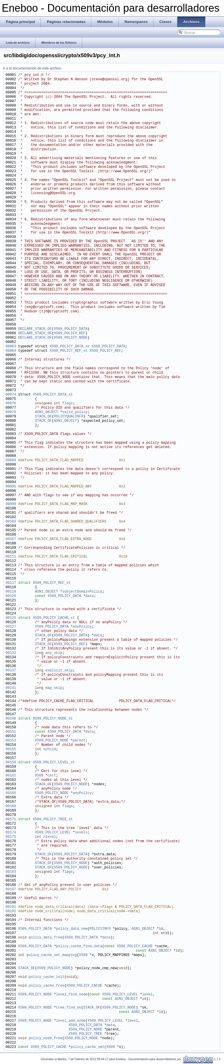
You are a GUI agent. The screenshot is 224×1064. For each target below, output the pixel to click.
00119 (11, 591)
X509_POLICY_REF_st (69, 351)
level (147, 994)
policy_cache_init (46, 977)
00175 (11, 837)
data (89, 596)
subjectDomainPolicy (82, 591)
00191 (11, 907)
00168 (11, 806)
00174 (11, 832)
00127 (11, 626)
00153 (11, 740)
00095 (11, 486)
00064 (11, 351)
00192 (11, 911)
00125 (11, 618)
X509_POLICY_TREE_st (53, 819)
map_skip (54, 688)
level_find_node (72, 994)
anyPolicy (82, 626)
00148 (11, 718)
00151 (11, 731)
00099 (11, 504)
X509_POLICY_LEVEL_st (54, 762)
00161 (11, 775)
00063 (11, 346)
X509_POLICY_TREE (85, 1034)
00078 (11, 412)
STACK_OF (43, 416)
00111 (11, 556)
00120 (11, 596)
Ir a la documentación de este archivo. (32, 68)
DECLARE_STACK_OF (35, 329)
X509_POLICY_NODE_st (53, 718)
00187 (11, 889)
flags (67, 403)
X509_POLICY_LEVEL (53, 832)
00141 (11, 688)
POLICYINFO (100, 929)
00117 (11, 583)
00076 (11, 403)
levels (81, 832)
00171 (11, 819)
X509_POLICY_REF (69, 333)
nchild (49, 749)
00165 (11, 793)
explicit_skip (59, 670)
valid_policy (74, 412)
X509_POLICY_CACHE (135, 946)
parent (79, 740)
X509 (39, 775)
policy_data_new (72, 929)
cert (52, 775)
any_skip (54, 653)
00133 (11, 653)
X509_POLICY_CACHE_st (54, 618)
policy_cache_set (87, 1047)
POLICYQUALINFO (68, 416)
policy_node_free (45, 1038)
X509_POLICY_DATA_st (70, 346)
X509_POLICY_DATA (71, 329)
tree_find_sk (68, 1007)
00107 (11, 539)
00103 (11, 521)
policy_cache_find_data (79, 946)
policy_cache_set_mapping (52, 955)
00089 (11, 460)
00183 (11, 872)
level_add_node (70, 1020)
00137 (11, 670)
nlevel (49, 837)
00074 (11, 394)
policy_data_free (45, 937)
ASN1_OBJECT (46, 412)
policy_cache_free (46, 985)
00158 (11, 762)
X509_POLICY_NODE (71, 337)
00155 (11, 749)
